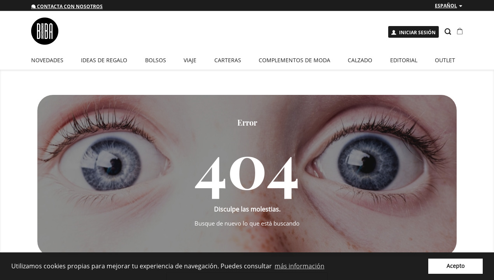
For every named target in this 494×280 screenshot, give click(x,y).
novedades (47, 60)
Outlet (445, 60)
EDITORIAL (403, 60)
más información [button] (299, 266)
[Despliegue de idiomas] (449, 6)
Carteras (227, 60)
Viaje (190, 60)
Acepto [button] (455, 266)
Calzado (360, 60)
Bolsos (155, 60)
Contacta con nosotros (67, 6)
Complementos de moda (294, 60)
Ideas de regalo (104, 60)
